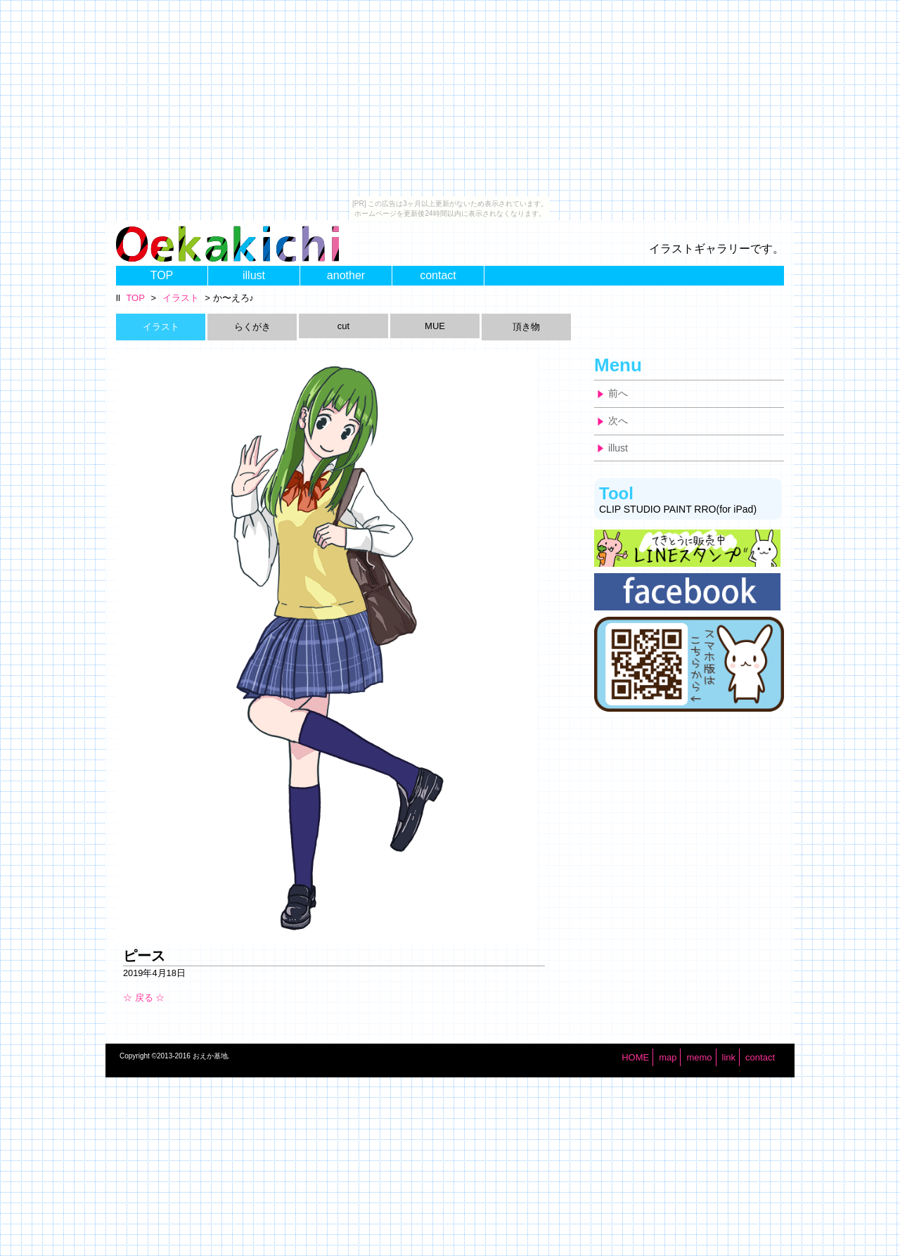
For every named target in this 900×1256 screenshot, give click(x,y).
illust (254, 275)
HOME (635, 1057)
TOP (162, 275)
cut (343, 326)
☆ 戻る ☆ (144, 997)
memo (699, 1057)
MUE (435, 326)
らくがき (252, 326)
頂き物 (526, 326)
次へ (618, 420)
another (346, 275)
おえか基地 (210, 1056)
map (667, 1057)
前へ (618, 393)
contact (438, 275)
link (729, 1057)
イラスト (180, 298)
